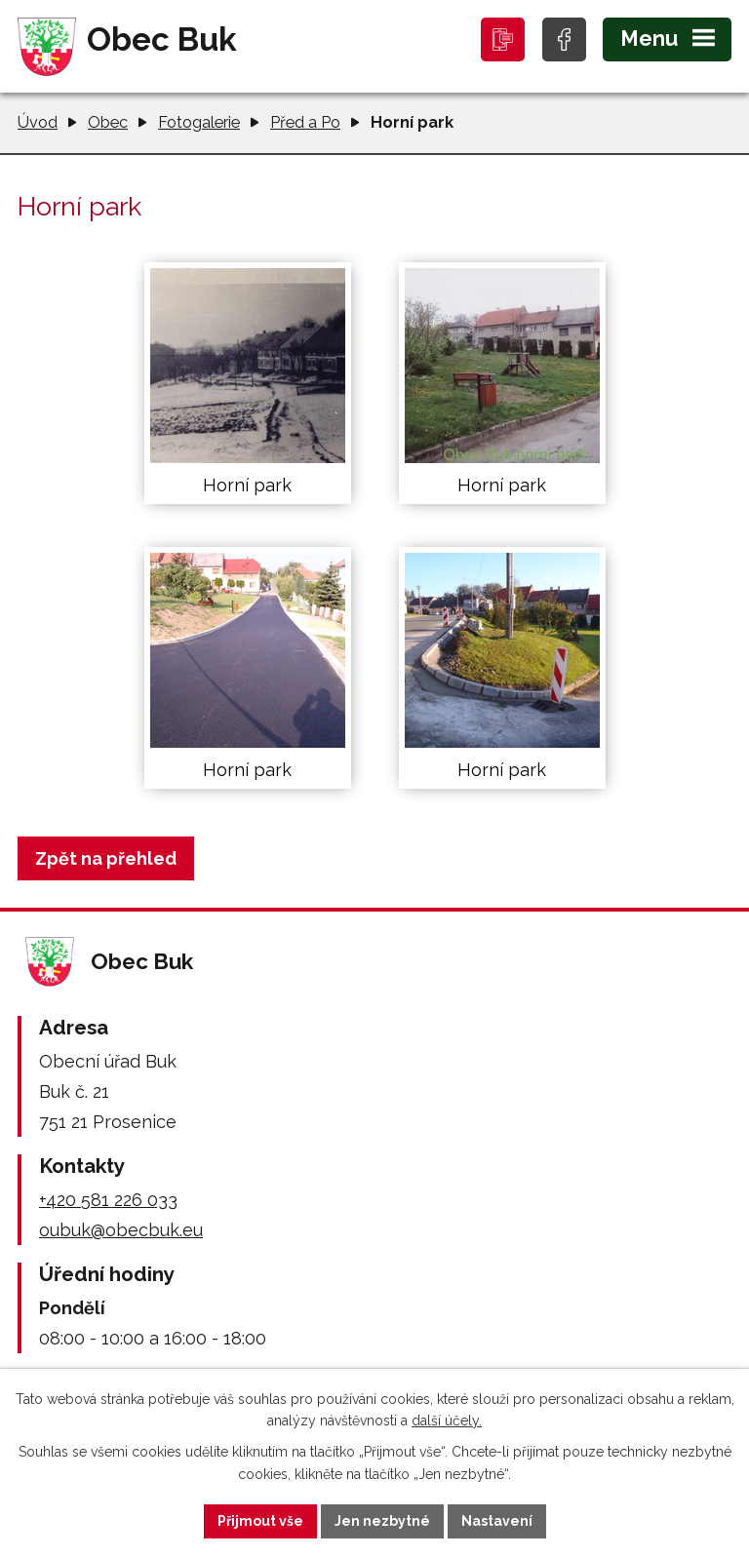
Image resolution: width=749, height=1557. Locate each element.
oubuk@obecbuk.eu (121, 1230)
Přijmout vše (260, 1521)
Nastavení (496, 1521)
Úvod (38, 122)
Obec (108, 122)
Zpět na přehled (106, 858)
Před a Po (305, 122)
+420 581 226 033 (108, 1199)
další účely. (447, 1421)
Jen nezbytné (382, 1521)
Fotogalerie (199, 122)
